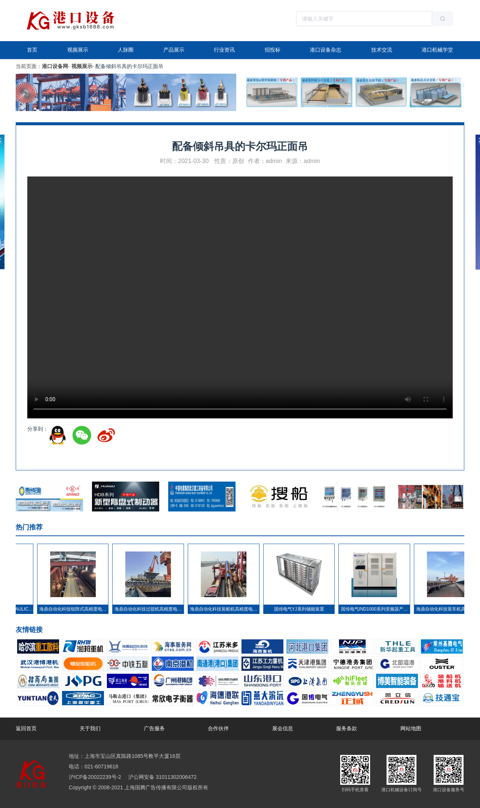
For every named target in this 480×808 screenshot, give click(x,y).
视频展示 (77, 50)
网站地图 (410, 728)
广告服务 (154, 728)
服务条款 (346, 728)
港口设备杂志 (325, 50)
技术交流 (381, 50)
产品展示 (173, 50)
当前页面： (29, 66)
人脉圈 (125, 50)
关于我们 (90, 728)
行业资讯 (224, 50)
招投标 (272, 50)
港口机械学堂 (437, 50)
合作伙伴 (218, 728)
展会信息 (282, 728)
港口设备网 (55, 66)
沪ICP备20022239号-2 (95, 777)
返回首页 (26, 728)
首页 (32, 50)
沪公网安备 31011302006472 (162, 777)
